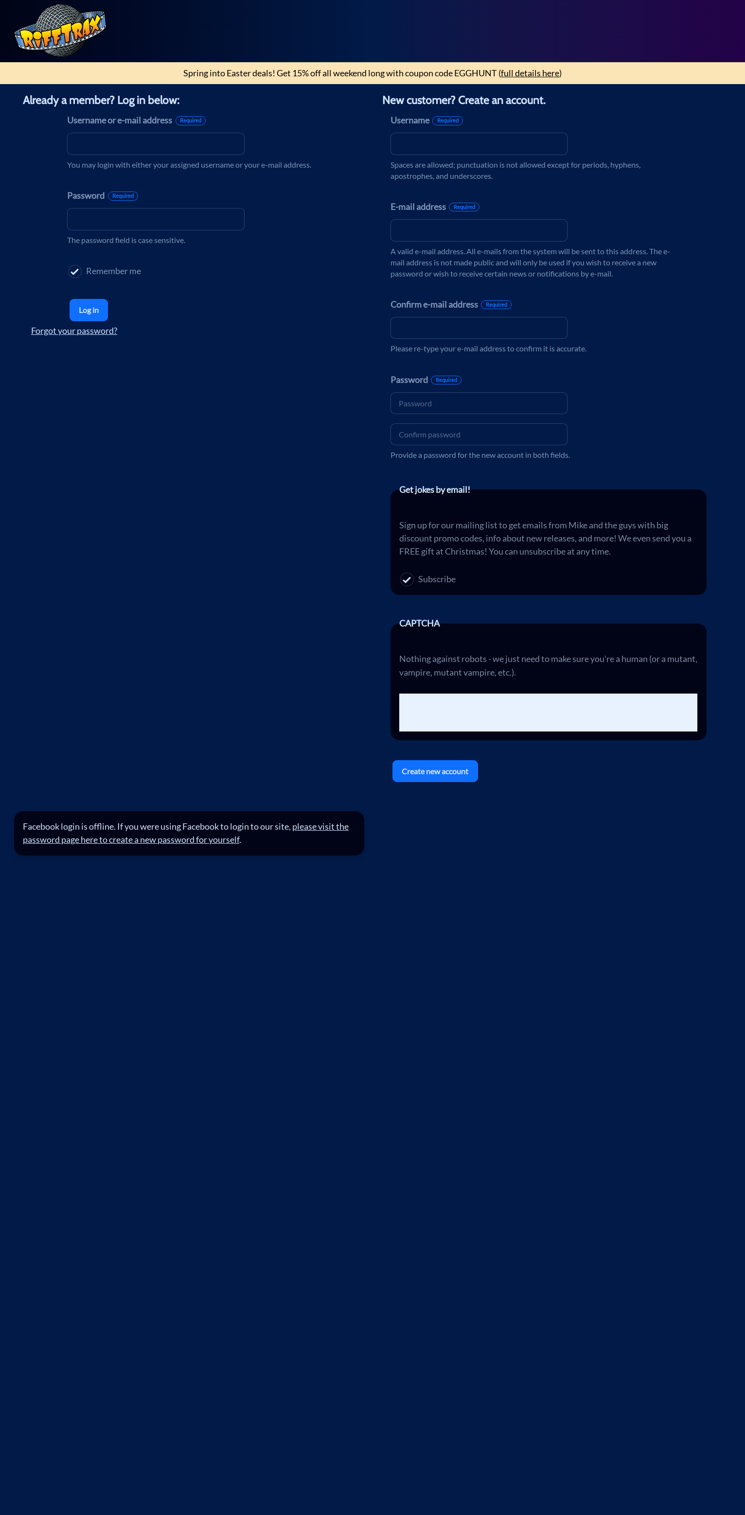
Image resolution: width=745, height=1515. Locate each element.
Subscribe (427, 579)
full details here (530, 73)
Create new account (435, 771)
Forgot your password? (74, 330)
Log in (89, 309)
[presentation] (473, 712)
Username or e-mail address (136, 120)
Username (426, 120)
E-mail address (434, 206)
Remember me (104, 271)
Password (102, 195)
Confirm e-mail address (451, 304)
